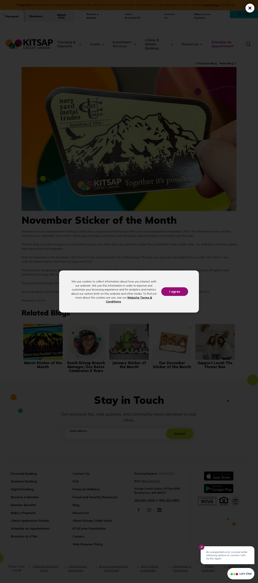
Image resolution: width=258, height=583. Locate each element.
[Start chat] (240, 573)
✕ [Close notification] (201, 547)
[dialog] (129, 291)
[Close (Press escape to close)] (249, 8)
